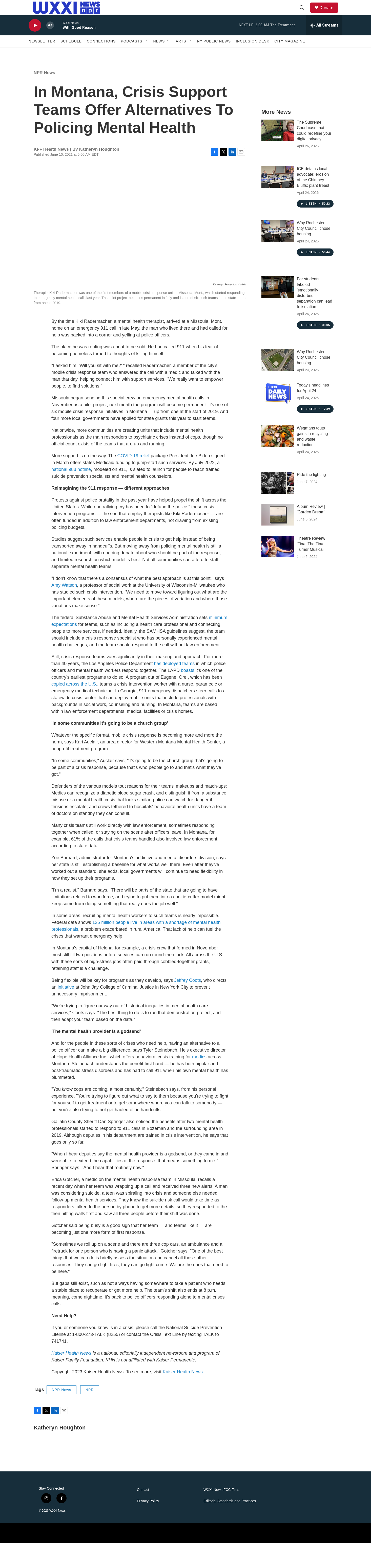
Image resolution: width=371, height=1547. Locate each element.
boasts (187, 674)
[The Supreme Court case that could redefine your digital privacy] (277, 134)
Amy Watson (64, 589)
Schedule (71, 45)
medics (199, 1060)
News (159, 45)
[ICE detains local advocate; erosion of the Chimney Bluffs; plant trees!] (277, 181)
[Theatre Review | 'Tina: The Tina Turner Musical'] (277, 550)
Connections (101, 45)
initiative (65, 990)
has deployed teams (174, 667)
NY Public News (214, 45)
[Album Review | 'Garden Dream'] (277, 518)
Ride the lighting (311, 478)
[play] (35, 29)
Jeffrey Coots (187, 984)
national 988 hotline (71, 473)
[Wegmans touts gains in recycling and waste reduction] (277, 440)
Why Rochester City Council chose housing (314, 232)
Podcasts (131, 45)
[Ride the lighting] (277, 486)
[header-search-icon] (304, 9)
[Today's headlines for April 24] (277, 397)
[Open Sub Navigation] (146, 45)
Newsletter (42, 45)
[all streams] (324, 29)
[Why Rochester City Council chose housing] (277, 235)
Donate (329, 9)
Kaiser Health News (183, 1375)
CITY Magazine (289, 45)
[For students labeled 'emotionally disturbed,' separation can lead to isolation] (277, 291)
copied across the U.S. (74, 687)
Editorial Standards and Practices (229, 1505)
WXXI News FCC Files (221, 1493)
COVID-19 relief (132, 459)
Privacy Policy (148, 1505)
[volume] (50, 29)
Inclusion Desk (252, 45)
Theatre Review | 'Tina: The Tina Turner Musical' (312, 547)
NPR (90, 1394)
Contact (143, 1493)
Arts (181, 45)
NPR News (44, 76)
